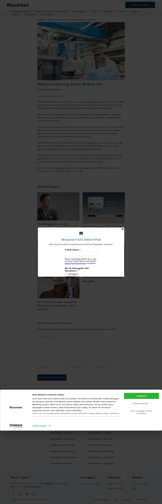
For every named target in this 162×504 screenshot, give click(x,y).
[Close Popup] (122, 229)
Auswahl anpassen (141, 477)
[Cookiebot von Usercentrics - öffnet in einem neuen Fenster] (16, 499)
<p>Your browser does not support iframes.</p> (81, 262)
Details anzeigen (39, 499)
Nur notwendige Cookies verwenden (141, 485)
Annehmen (141, 469)
